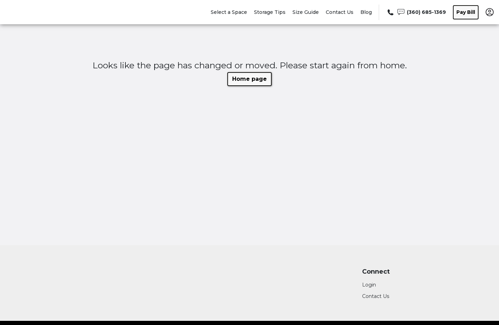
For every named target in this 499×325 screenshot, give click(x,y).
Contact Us (339, 12)
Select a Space (229, 12)
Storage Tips (270, 12)
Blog (366, 12)
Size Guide (305, 12)
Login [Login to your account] (369, 285)
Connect (376, 271)
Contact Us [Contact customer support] (375, 296)
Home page (249, 79)
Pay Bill (465, 12)
